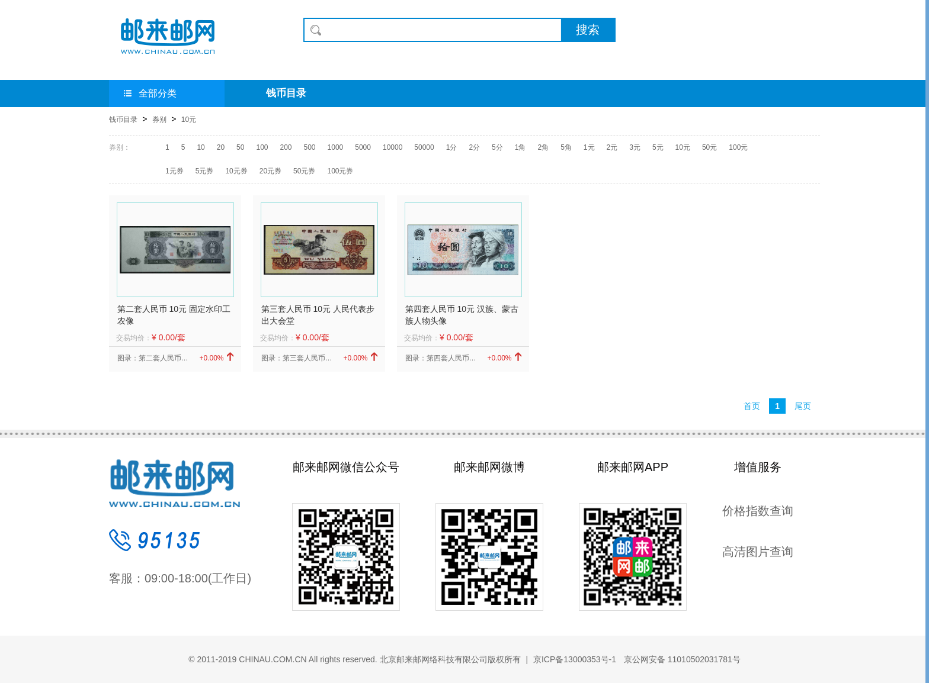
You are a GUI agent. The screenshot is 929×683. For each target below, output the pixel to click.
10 (200, 147)
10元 (188, 119)
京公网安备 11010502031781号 (681, 659)
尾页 (803, 406)
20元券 (270, 171)
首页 (752, 406)
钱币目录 (286, 93)
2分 (474, 147)
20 (221, 147)
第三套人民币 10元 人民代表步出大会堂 (317, 315)
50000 (424, 147)
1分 (451, 147)
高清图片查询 (757, 551)
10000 (392, 147)
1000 (336, 147)
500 (310, 147)
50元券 (304, 171)
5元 (658, 147)
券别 (159, 119)
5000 (363, 147)
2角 (543, 147)
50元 (709, 147)
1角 (520, 147)
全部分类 (150, 93)
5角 (566, 147)
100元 (738, 147)
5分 (497, 147)
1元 (589, 147)
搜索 (588, 29)
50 (240, 147)
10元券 (236, 171)
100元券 (340, 171)
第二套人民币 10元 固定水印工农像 (173, 315)
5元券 (205, 171)
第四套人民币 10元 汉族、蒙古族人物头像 (461, 315)
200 (285, 147)
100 (262, 147)
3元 (634, 147)
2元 (612, 147)
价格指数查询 (757, 510)
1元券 (174, 171)
